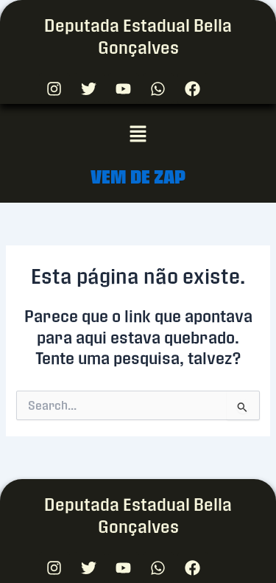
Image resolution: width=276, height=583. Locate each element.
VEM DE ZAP (138, 176)
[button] (137, 134)
